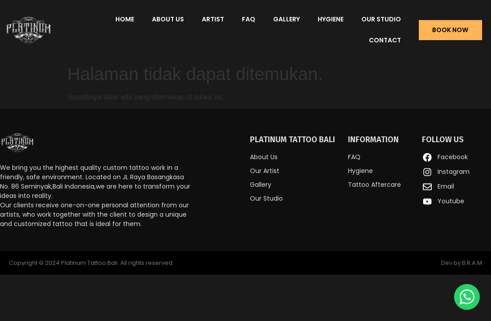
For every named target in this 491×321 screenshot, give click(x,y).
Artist (213, 19)
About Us (168, 19)
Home (124, 19)
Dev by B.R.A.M (461, 263)
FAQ (248, 19)
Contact (385, 40)
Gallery (286, 19)
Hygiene (331, 19)
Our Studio (381, 19)
